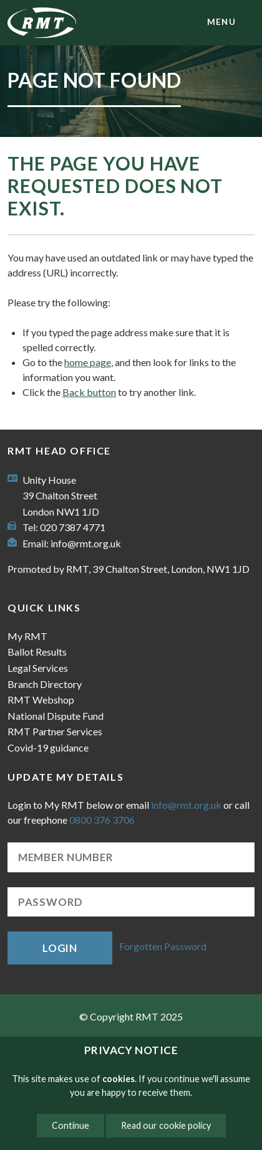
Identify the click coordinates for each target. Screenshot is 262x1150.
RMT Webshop (40, 699)
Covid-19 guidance (48, 747)
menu (221, 22)
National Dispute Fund (55, 716)
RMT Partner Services (54, 731)
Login (59, 947)
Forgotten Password (162, 947)
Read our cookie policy (166, 1125)
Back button (89, 392)
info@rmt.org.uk (86, 543)
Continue (70, 1125)
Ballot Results (37, 651)
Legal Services (37, 668)
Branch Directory (44, 684)
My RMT (27, 636)
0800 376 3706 (102, 820)
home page (87, 362)
